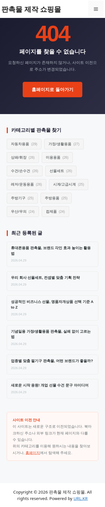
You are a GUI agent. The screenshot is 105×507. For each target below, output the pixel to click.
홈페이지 (32, 453)
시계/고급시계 (68, 184)
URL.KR (80, 498)
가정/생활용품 (64, 144)
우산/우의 (23, 211)
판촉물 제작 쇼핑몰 (31, 9)
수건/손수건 (24, 171)
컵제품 (55, 211)
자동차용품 (24, 144)
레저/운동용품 (26, 184)
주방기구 (22, 198)
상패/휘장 (23, 157)
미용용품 (57, 157)
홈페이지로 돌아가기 (52, 89)
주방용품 (56, 198)
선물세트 (61, 171)
